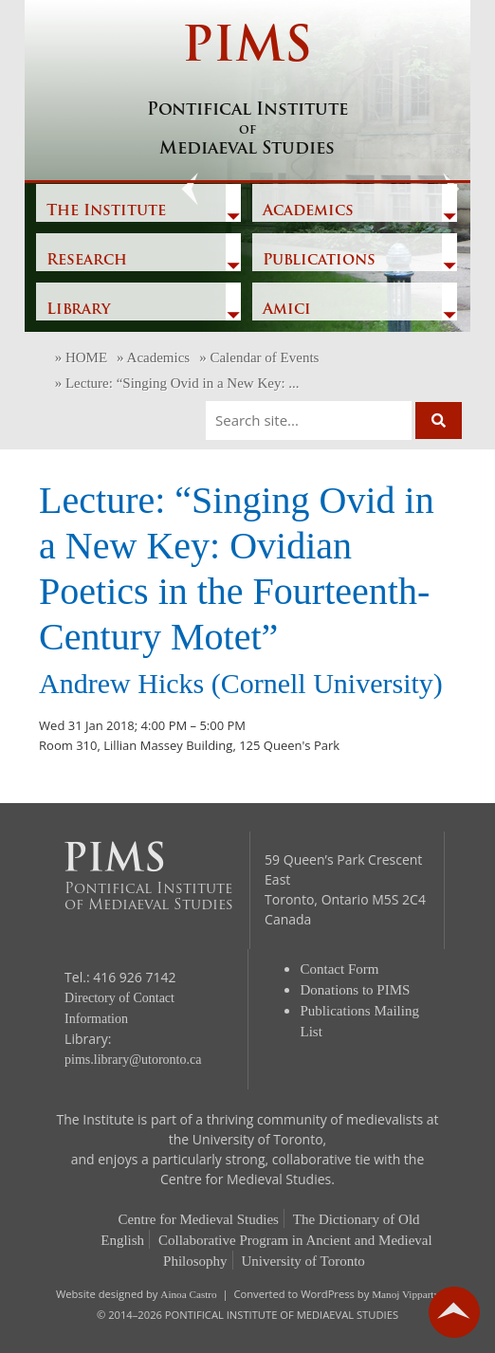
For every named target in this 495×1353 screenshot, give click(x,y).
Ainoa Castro (188, 1294)
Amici (287, 310)
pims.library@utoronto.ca (132, 1059)
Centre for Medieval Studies (198, 1219)
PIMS (247, 92)
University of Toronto (303, 1261)
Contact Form (340, 969)
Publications (319, 260)
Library (78, 310)
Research (86, 260)
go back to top (454, 1312)
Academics (308, 211)
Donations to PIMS (356, 989)
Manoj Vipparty (405, 1294)
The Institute (106, 211)
